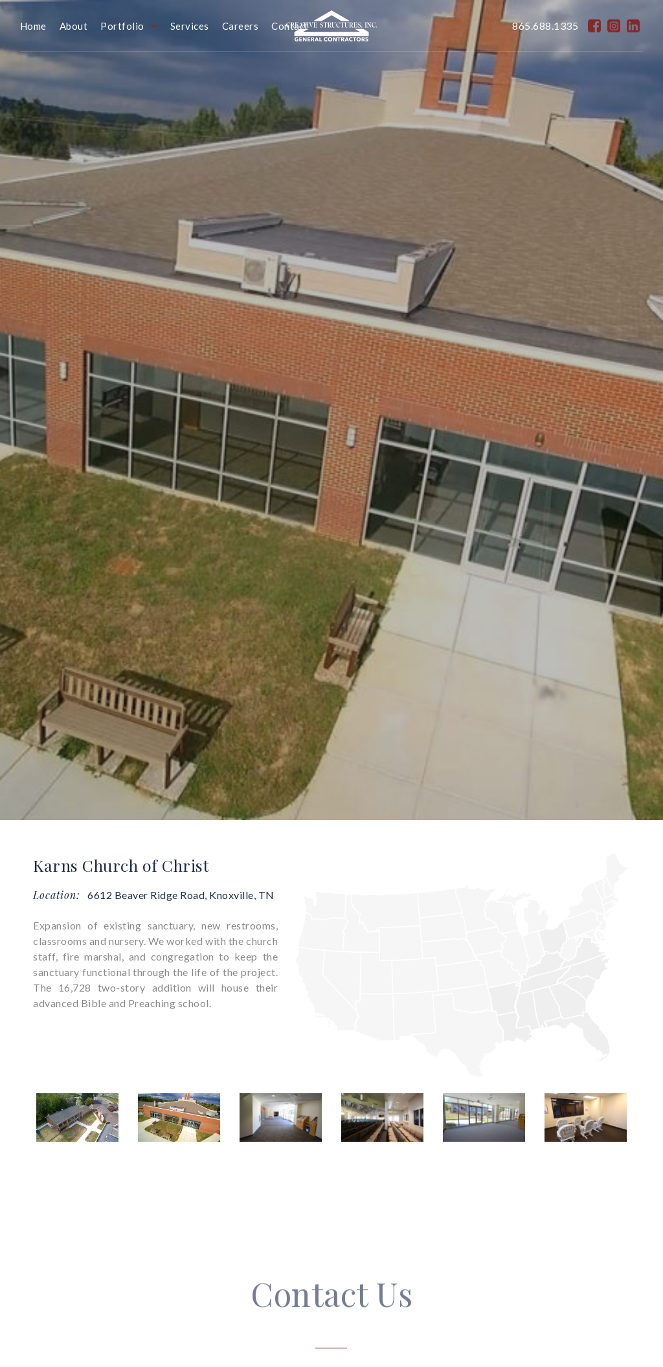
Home (33, 26)
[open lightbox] (77, 1117)
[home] (331, 25)
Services (189, 26)
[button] (135, 26)
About (74, 26)
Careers (240, 26)
